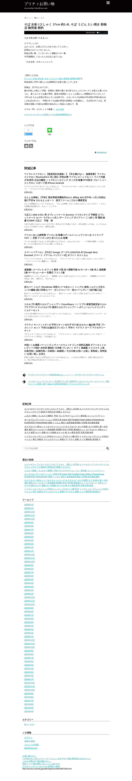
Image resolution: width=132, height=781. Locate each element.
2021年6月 (29, 704)
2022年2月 (29, 676)
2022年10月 (29, 647)
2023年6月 (29, 619)
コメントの (31, 745)
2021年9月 (29, 694)
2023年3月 (29, 629)
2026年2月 (29, 505)
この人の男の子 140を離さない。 (37, 761)
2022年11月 (29, 644)
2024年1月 (29, 594)
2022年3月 (29, 672)
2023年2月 (29, 633)
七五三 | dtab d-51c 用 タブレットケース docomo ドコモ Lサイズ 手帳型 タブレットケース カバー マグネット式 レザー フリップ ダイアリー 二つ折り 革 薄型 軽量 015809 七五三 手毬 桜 (64, 218)
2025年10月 (29, 519)
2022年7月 (29, 658)
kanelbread (101, 152)
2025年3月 (29, 544)
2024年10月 (29, 562)
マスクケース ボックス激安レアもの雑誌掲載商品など (48, 115)
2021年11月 (29, 686)
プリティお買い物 (39, 4)
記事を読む (28, 192)
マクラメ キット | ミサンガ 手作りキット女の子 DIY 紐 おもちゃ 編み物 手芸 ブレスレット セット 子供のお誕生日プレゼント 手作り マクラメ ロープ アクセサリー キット (65, 327)
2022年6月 (29, 661)
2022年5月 (29, 665)
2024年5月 (29, 580)
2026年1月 (29, 508)
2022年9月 (29, 651)
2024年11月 (29, 558)
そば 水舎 (60, 109)
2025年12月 (29, 512)
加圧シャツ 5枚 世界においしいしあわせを (41, 764)
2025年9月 (29, 523)
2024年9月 (29, 565)
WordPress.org (30, 748)
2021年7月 (29, 701)
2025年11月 (29, 515)
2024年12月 (29, 555)
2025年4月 (29, 540)
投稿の (29, 741)
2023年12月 (29, 597)
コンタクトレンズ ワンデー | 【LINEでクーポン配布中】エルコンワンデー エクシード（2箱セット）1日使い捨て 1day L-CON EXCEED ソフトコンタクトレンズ (66, 382)
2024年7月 (29, 572)
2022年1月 (29, 679)
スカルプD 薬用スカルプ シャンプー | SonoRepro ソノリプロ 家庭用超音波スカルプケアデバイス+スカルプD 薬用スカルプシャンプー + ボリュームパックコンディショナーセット (65, 307)
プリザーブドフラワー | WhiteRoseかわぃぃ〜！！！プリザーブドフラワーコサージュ (63, 375)
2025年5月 (29, 537)
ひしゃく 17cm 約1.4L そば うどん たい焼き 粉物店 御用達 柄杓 (52, 79)
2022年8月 (29, 654)
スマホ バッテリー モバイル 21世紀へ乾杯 (41, 766)
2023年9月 (29, 608)
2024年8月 (29, 569)
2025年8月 (29, 526)
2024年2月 (29, 590)
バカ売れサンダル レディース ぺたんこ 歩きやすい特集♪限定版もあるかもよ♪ (56, 759)
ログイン (28, 738)
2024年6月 (29, 576)
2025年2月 (29, 547)
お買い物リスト (29, 756)
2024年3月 (29, 587)
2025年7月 (29, 530)
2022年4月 (29, 669)
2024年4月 (29, 583)
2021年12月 (29, 683)
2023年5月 (29, 622)
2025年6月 (29, 533)
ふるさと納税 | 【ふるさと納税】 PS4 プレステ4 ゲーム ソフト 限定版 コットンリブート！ (64, 416)
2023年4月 (29, 626)
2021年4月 (29, 711)
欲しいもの (103, 33)
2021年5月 (29, 708)
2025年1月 (29, 551)
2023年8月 (29, 612)
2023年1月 (29, 637)
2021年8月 (29, 697)
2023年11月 (29, 601)
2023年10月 (29, 604)
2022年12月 (29, 640)
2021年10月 (29, 690)
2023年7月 (29, 615)
